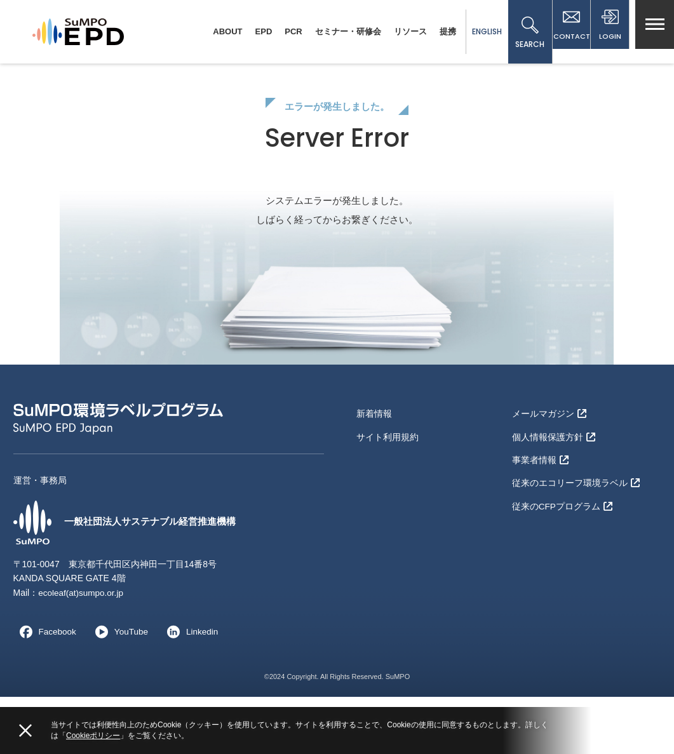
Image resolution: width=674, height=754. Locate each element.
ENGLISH (475, 31)
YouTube (120, 688)
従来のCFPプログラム (562, 553)
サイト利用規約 (387, 490)
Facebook (45, 688)
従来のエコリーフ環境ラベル (576, 532)
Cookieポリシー (93, 735)
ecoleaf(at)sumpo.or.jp (82, 650)
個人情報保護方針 (553, 490)
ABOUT (216, 31)
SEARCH (518, 33)
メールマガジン (549, 470)
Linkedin (192, 688)
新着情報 (374, 470)
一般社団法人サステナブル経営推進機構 (130, 579)
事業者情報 (540, 511)
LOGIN (607, 33)
